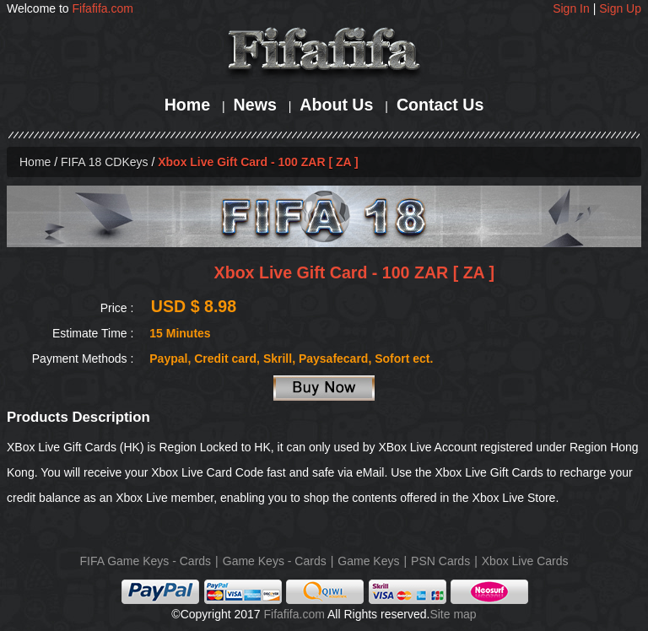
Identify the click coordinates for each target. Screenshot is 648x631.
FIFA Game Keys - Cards (146, 561)
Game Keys (368, 561)
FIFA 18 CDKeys (104, 162)
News (255, 104)
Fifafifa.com (103, 8)
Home (187, 104)
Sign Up (620, 8)
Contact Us (440, 104)
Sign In (571, 8)
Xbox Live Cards (525, 561)
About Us (336, 104)
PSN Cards (440, 561)
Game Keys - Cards (275, 561)
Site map (452, 614)
